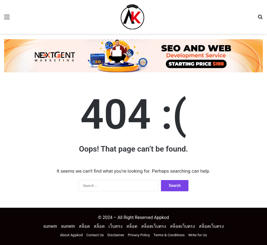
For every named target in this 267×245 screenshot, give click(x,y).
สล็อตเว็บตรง (153, 226)
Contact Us (95, 235)
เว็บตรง (116, 226)
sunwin (50, 226)
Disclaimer (115, 235)
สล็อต (84, 226)
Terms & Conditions (169, 235)
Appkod (161, 217)
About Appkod (71, 235)
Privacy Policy (139, 235)
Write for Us (197, 235)
